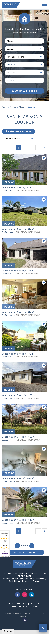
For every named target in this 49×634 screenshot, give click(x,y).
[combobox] (24, 41)
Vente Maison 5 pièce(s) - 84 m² (18, 229)
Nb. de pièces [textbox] (13, 72)
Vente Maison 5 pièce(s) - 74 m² (18, 353)
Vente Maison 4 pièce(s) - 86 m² (18, 478)
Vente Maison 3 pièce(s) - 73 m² (18, 270)
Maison (22, 106)
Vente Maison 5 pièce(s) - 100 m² (18, 437)
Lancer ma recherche (26, 91)
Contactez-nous (24, 552)
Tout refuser (24, 625)
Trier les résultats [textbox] (12, 138)
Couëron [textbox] (10, 48)
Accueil (4, 106)
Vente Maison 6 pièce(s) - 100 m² (18, 395)
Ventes (13, 106)
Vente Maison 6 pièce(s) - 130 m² (18, 187)
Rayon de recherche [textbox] (15, 56)
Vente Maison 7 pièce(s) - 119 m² (18, 520)
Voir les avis (5, 553)
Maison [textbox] (10, 41)
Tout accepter (24, 620)
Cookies (9, 580)
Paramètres (25, 630)
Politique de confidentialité (15, 614)
